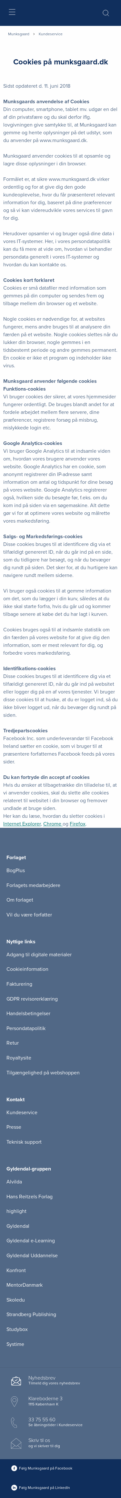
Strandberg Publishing (31, 1314)
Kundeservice (21, 1112)
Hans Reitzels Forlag (29, 1196)
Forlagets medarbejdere (33, 885)
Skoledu (15, 1300)
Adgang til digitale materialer (39, 954)
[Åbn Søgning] (106, 13)
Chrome (53, 824)
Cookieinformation (27, 969)
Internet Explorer (22, 824)
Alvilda (14, 1182)
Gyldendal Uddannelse (32, 1255)
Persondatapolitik (25, 1028)
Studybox (17, 1329)
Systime (15, 1344)
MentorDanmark (24, 1285)
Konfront (16, 1270)
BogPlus (15, 870)
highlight (16, 1211)
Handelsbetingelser (28, 1013)
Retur (12, 1043)
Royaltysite (18, 1058)
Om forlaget (19, 900)
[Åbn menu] (11, 13)
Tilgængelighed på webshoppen (43, 1073)
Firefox (78, 824)
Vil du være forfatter (29, 915)
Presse (13, 1127)
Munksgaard (18, 34)
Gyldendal (17, 1226)
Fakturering (19, 984)
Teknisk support (24, 1142)
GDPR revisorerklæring (32, 999)
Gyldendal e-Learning (30, 1240)
